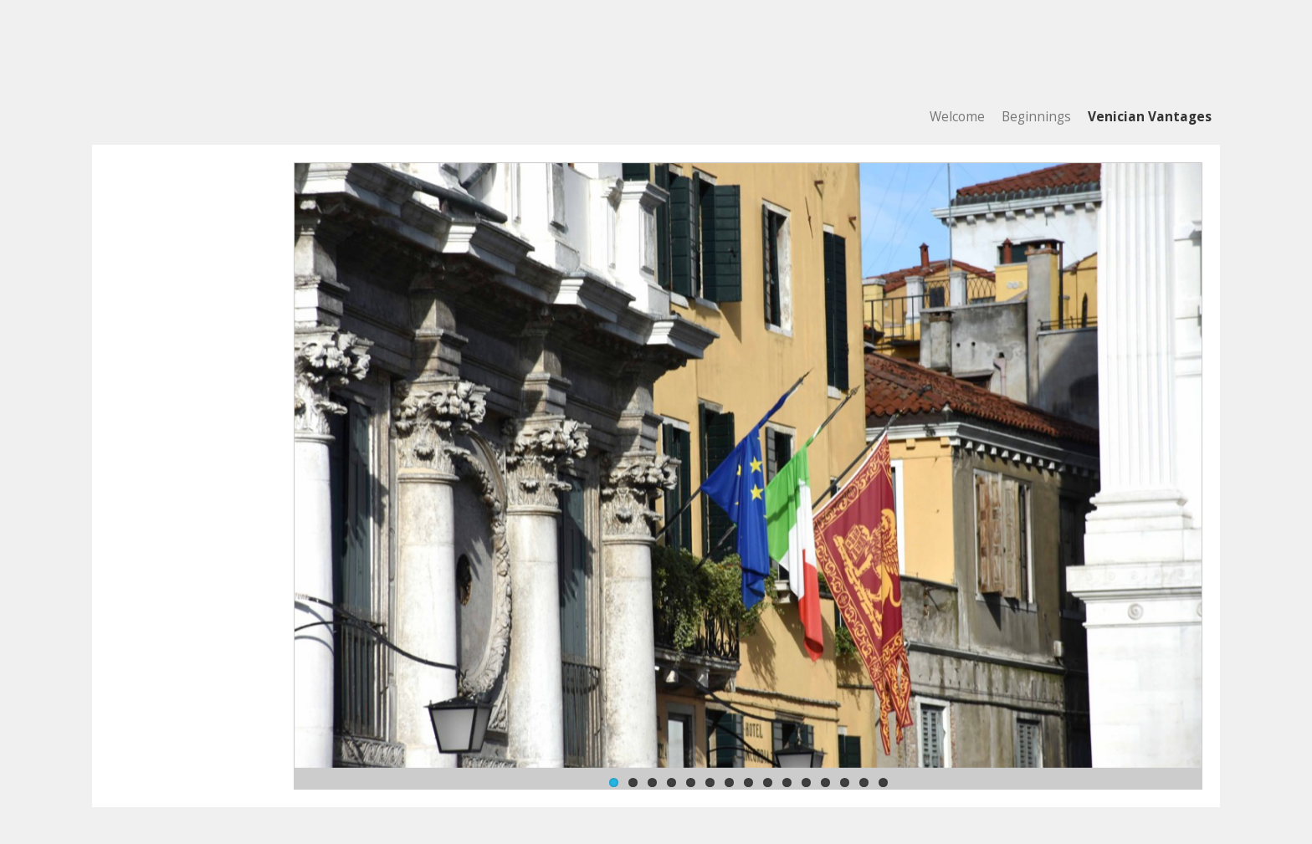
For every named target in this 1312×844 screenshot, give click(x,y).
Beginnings (1036, 116)
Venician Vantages (1150, 116)
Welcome (957, 116)
